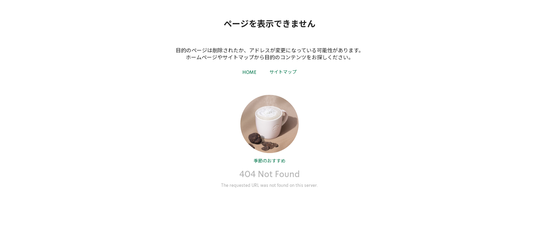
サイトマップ (283, 71)
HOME (249, 72)
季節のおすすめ (269, 160)
